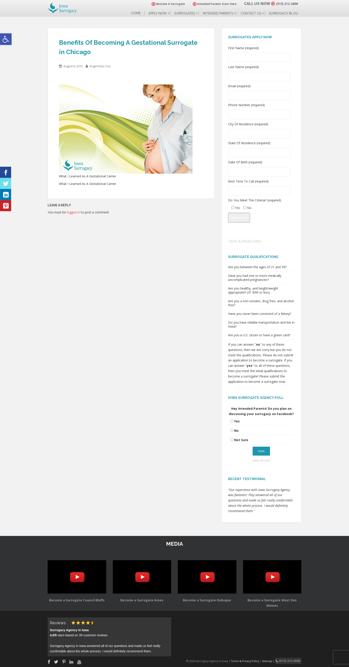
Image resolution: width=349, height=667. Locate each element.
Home (136, 13)
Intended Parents (218, 13)
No (236, 430)
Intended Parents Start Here (209, 4)
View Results (261, 460)
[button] (6, 39)
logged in (73, 212)
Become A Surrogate (163, 4)
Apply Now (157, 13)
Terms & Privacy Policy (244, 241)
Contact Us (251, 13)
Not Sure (241, 440)
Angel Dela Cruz (100, 66)
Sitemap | (273, 661)
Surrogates (184, 13)
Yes (237, 421)
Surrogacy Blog (283, 13)
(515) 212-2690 (284, 3)
